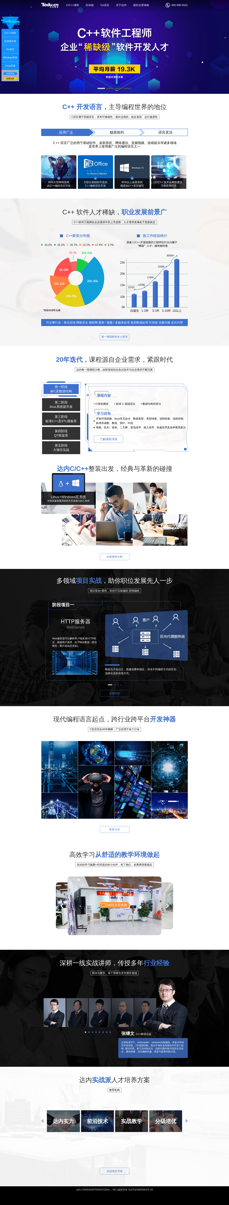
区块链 (90, 5)
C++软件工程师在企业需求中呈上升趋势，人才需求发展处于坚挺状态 (114, 222)
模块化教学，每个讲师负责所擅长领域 (114, 973)
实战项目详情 (114, 1171)
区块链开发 (10, 41)
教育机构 (114, 1090)
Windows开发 (10, 57)
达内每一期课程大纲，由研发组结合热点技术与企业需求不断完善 (114, 369)
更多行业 (114, 829)
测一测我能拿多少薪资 (114, 336)
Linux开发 (10, 66)
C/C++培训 (10, 33)
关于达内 (121, 5)
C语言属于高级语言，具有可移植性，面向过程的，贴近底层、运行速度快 (114, 117)
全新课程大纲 (114, 556)
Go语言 (104, 5)
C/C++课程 (72, 5)
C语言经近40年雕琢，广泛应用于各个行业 (114, 729)
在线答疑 (114, 693)
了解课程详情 (108, 439)
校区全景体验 (141, 5)
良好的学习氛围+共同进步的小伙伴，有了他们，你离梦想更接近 (114, 864)
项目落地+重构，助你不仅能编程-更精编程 (115, 590)
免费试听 (10, 78)
